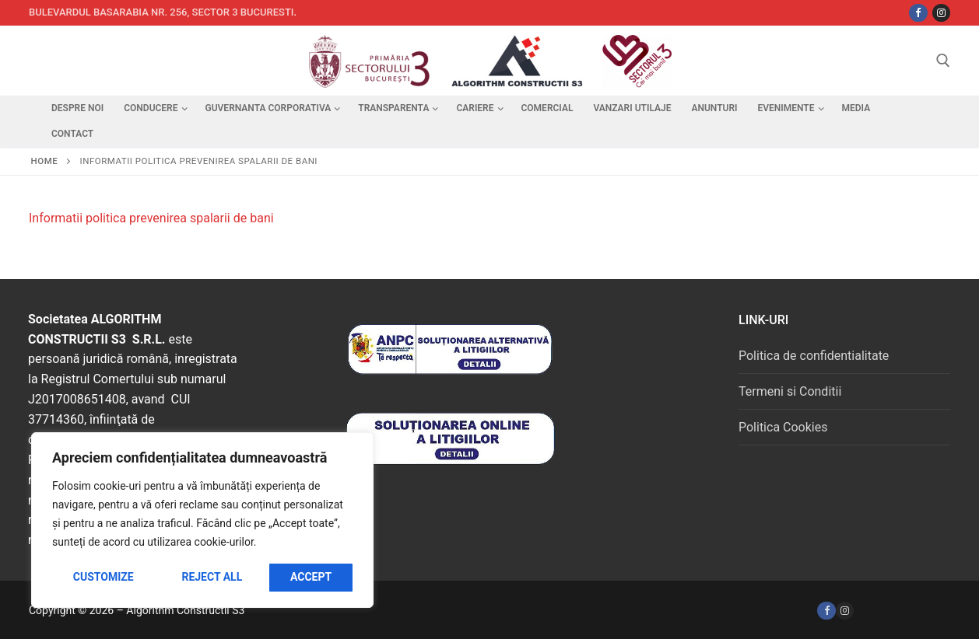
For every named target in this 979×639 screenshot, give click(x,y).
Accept (311, 577)
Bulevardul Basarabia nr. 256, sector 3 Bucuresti (161, 12)
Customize (103, 577)
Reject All (211, 577)
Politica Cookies (783, 427)
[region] (202, 520)
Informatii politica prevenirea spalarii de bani (151, 218)
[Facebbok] (918, 13)
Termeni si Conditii (790, 391)
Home (44, 160)
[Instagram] (941, 13)
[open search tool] (943, 61)
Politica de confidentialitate (814, 355)
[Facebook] (826, 611)
